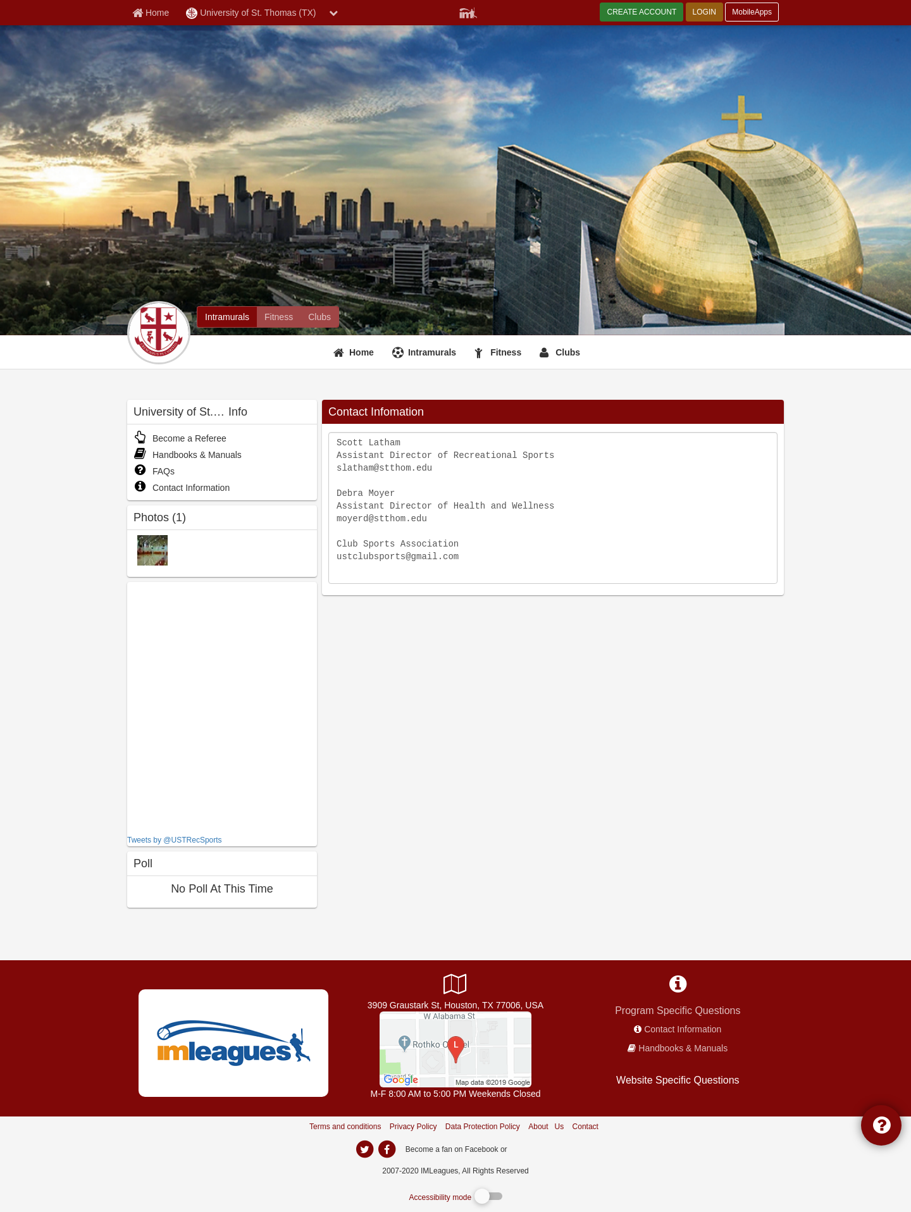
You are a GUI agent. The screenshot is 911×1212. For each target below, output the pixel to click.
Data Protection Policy (482, 1126)
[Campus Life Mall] (455, 1049)
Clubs (567, 352)
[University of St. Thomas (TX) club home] (319, 317)
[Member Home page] (150, 13)
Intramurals (432, 352)
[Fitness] (499, 352)
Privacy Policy (413, 1126)
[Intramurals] (426, 352)
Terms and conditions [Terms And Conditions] (345, 1126)
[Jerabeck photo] (152, 549)
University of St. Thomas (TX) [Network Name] (251, 13)
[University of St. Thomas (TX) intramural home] (227, 317)
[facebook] (535, 1148)
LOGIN (704, 12)
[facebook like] (222, 707)
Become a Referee (179, 438)
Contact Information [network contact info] (682, 1029)
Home (361, 352)
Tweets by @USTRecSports (174, 840)
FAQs (154, 471)
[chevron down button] (333, 13)
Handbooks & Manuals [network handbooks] (683, 1048)
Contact (585, 1126)
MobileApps (752, 12)
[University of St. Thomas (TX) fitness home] (279, 317)
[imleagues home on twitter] (364, 1149)
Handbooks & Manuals (187, 455)
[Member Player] (468, 11)
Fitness (505, 352)
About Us (546, 1126)
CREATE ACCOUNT (641, 12)
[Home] (355, 352)
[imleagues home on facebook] (386, 1149)
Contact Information (181, 488)
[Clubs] (561, 352)
